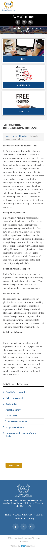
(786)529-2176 (23, 16)
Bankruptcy (11, 403)
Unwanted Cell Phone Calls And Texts (21, 434)
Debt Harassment (14, 398)
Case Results (23, 85)
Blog (23, 59)
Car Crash (12, 415)
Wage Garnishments (15, 427)
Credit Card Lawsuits (16, 392)
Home (7, 136)
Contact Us (23, 111)
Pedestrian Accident (17, 421)
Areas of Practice (20, 136)
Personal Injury (13, 409)
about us (14, 465)
